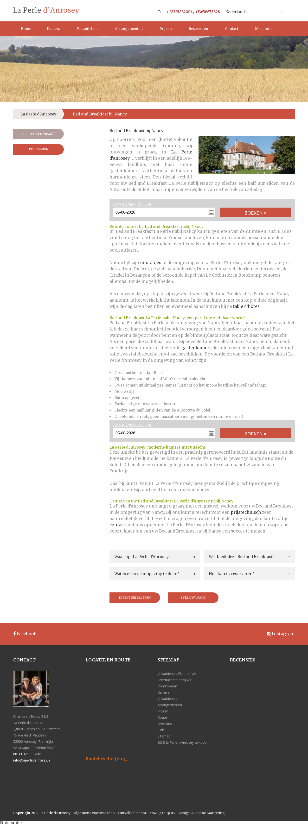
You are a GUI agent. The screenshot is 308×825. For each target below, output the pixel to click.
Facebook (25, 634)
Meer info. (263, 28)
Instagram (281, 634)
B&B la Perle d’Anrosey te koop (182, 742)
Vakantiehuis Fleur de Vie (177, 673)
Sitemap (164, 736)
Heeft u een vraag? (38, 134)
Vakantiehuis (87, 28)
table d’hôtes (246, 306)
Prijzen (166, 28)
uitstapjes (150, 262)
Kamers (53, 28)
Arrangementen (129, 28)
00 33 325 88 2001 (27, 754)
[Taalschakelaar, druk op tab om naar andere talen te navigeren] (253, 11)
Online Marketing (210, 813)
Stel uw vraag (193, 597)
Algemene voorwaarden (94, 813)
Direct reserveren (135, 597)
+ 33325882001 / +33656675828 (193, 12)
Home (26, 28)
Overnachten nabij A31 (175, 680)
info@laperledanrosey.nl (32, 760)
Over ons (165, 723)
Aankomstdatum (132, 204)
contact (117, 524)
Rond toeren (167, 686)
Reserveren (198, 28)
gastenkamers (196, 347)
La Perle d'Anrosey (38, 114)
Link (161, 730)
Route (162, 717)
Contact (231, 28)
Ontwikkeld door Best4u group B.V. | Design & (156, 813)
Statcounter (11, 822)
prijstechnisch (246, 512)
